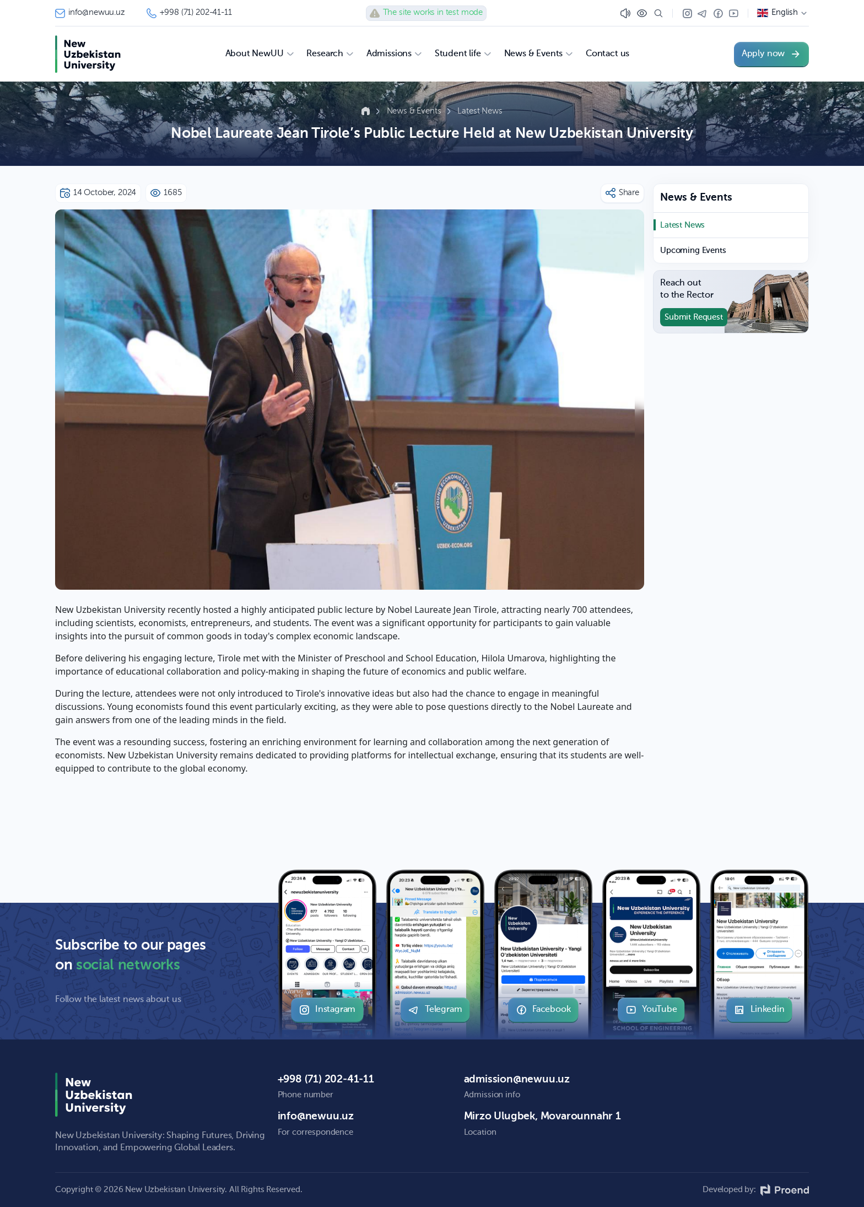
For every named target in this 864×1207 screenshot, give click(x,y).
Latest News (479, 111)
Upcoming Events (693, 250)
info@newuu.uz (90, 13)
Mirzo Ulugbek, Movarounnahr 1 (542, 1116)
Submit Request (694, 317)
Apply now (771, 54)
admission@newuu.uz (517, 1079)
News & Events (415, 111)
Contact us (607, 54)
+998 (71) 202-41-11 (189, 13)
